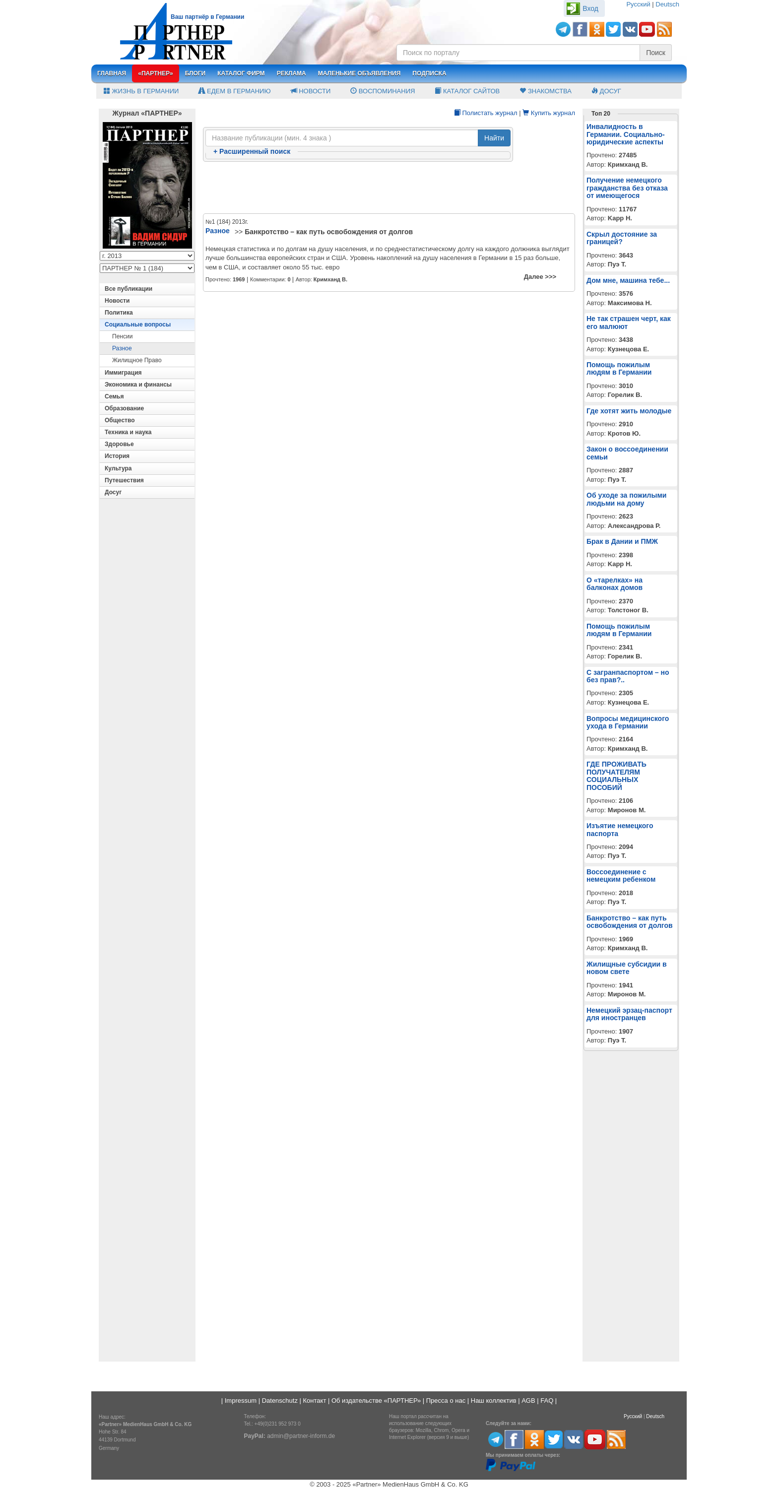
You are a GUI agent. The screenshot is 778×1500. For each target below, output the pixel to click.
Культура (118, 468)
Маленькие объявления (359, 73)
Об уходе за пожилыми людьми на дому (626, 499)
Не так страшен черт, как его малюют (628, 322)
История (117, 456)
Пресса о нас (445, 1400)
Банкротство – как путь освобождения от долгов (329, 232)
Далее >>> (540, 276)
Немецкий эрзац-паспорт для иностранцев (629, 1014)
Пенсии (122, 336)
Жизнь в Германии (141, 91)
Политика (119, 312)
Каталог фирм (240, 73)
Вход (590, 8)
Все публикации (128, 288)
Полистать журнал (486, 113)
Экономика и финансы (138, 384)
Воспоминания (382, 91)
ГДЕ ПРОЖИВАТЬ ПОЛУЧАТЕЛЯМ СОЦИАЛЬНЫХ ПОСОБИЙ (616, 775)
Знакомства (545, 91)
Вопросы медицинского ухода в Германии (627, 722)
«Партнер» (155, 73)
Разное (122, 348)
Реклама (291, 73)
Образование (124, 408)
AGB (528, 1400)
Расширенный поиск (251, 151)
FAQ (546, 1400)
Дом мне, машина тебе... (628, 280)
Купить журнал (548, 113)
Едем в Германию (234, 91)
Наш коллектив (494, 1400)
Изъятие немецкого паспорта (619, 829)
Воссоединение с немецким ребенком (620, 875)
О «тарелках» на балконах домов (614, 583)
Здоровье (119, 444)
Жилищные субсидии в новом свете (626, 968)
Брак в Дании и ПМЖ (622, 541)
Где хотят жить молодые (628, 411)
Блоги (195, 73)
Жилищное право (137, 360)
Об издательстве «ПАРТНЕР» (376, 1400)
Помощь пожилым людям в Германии (618, 368)
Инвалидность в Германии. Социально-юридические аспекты (625, 134)
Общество (120, 420)
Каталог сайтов (467, 91)
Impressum (241, 1400)
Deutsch (667, 4)
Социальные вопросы (138, 324)
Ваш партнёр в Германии (207, 16)
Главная (111, 73)
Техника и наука (128, 432)
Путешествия (124, 480)
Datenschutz (280, 1400)
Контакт (314, 1400)
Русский (638, 4)
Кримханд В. (330, 279)
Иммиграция (123, 372)
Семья (114, 396)
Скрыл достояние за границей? (621, 238)
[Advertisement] (389, 188)
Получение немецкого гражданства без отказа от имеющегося (627, 187)
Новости (311, 91)
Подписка (429, 73)
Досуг (606, 91)
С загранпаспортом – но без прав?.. (627, 676)
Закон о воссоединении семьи (627, 452)
